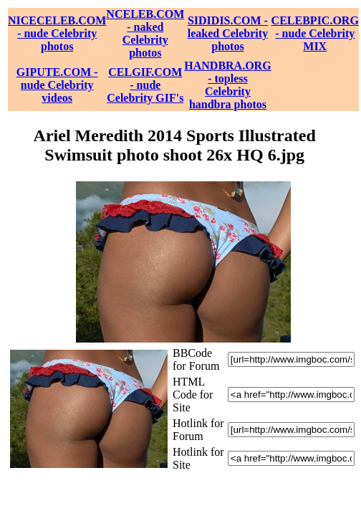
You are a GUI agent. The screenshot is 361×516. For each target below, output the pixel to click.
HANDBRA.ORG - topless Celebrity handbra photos (227, 84)
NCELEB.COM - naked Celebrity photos (145, 33)
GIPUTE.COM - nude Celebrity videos (57, 85)
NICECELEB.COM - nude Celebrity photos (57, 33)
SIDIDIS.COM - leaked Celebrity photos (228, 33)
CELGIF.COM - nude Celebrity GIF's (145, 85)
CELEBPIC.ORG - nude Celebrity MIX (315, 33)
